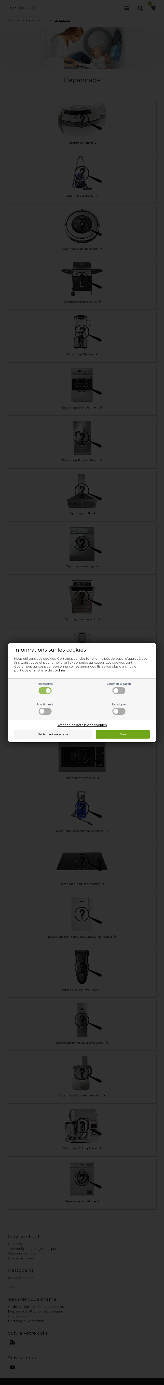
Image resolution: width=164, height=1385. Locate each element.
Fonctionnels (45, 709)
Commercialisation (119, 688)
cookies (59, 670)
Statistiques (118, 709)
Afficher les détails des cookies (82, 725)
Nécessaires (45, 688)
